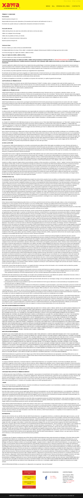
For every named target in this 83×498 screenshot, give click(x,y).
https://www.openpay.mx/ (62, 59)
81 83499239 (71, 481)
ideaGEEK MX (71, 495)
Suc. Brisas (67, 1)
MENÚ (48, 6)
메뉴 (53, 6)
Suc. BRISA (52, 476)
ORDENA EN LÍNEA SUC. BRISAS (29, 477)
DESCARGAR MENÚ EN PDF (29, 472)
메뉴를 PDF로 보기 (29, 487)
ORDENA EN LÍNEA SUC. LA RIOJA (29, 482)
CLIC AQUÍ (68, 482)
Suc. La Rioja (76, 1)
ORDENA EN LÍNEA (63, 6)
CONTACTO (76, 6)
